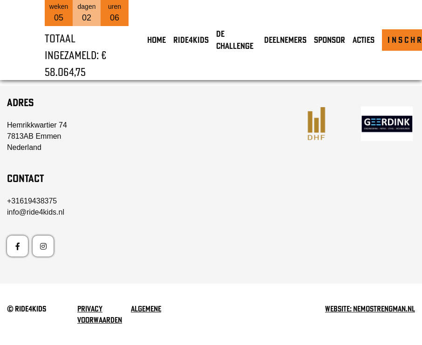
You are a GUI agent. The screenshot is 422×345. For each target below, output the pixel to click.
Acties (363, 39)
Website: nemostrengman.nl (370, 308)
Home (156, 39)
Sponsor (329, 39)
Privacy (89, 308)
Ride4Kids (191, 39)
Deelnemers (285, 39)
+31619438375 (32, 201)
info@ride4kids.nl (35, 212)
